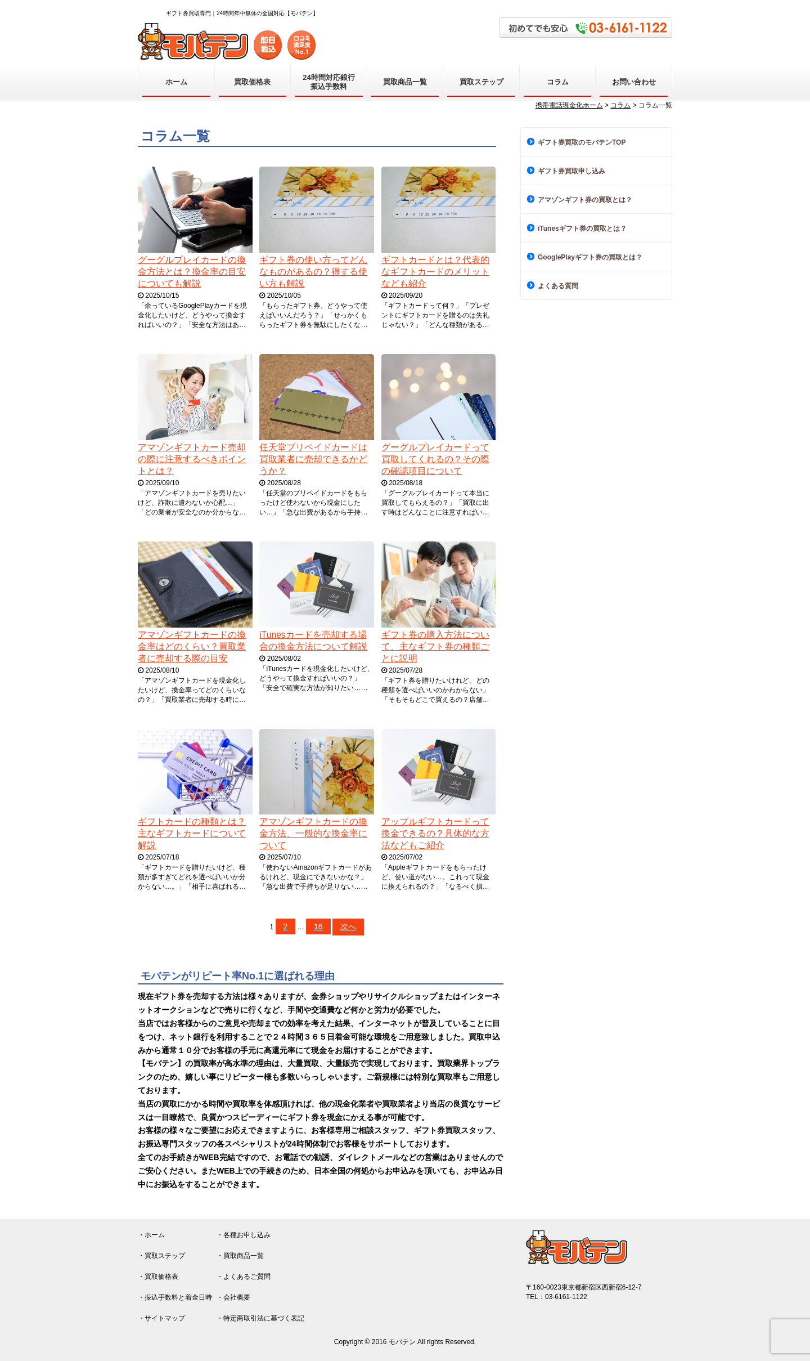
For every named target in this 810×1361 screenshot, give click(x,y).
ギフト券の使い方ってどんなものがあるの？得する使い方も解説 (313, 271)
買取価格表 (252, 82)
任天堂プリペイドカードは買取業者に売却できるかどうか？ (313, 459)
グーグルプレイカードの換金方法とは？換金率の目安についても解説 (192, 271)
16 (318, 926)
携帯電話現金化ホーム (569, 105)
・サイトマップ (161, 1318)
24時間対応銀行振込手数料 (328, 82)
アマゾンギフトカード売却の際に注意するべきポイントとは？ (192, 459)
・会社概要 (233, 1297)
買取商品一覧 (405, 82)
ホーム (176, 82)
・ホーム (151, 1235)
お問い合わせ (634, 82)
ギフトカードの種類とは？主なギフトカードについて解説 (192, 833)
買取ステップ (481, 82)
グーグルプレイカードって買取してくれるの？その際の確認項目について (435, 459)
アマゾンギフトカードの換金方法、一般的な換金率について (313, 833)
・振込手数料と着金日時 (175, 1297)
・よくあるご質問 (244, 1277)
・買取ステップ (161, 1256)
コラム (558, 82)
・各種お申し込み (244, 1235)
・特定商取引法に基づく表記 (260, 1318)
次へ (348, 926)
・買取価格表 (158, 1277)
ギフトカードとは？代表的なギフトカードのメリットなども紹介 (435, 271)
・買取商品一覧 (240, 1256)
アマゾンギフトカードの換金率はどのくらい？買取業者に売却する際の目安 (192, 646)
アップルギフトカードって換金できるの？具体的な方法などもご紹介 (435, 833)
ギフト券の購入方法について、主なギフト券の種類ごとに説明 (435, 646)
